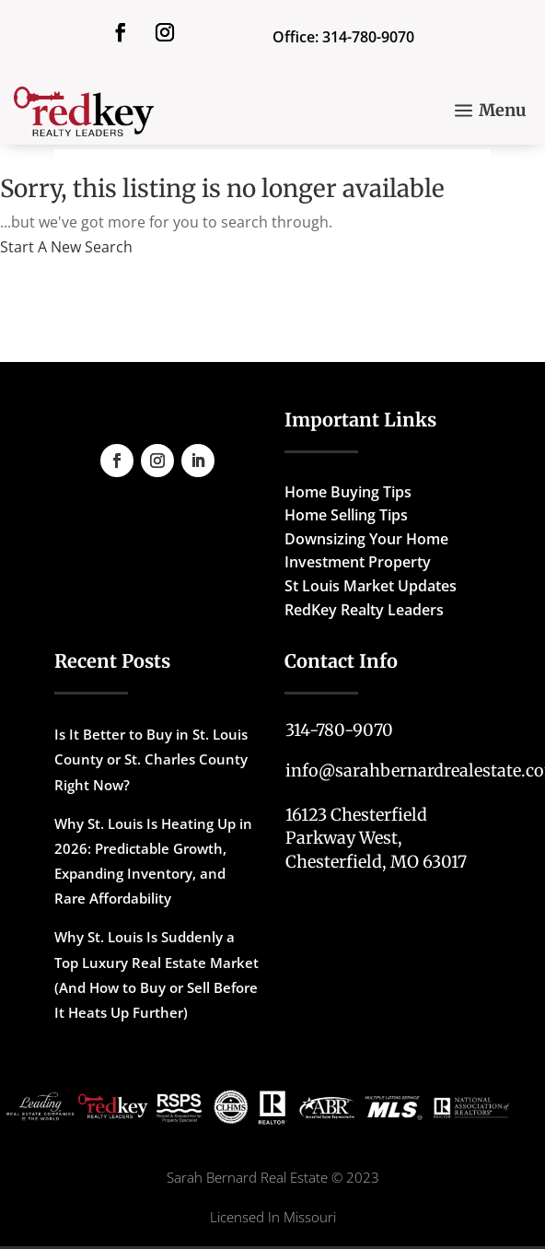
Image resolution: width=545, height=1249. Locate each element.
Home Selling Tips (346, 515)
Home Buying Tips (348, 492)
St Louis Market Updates (370, 586)
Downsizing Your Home (366, 539)
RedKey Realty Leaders (364, 610)
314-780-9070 (339, 730)
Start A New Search (66, 247)
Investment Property (357, 562)
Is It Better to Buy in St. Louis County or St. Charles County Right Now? (151, 759)
